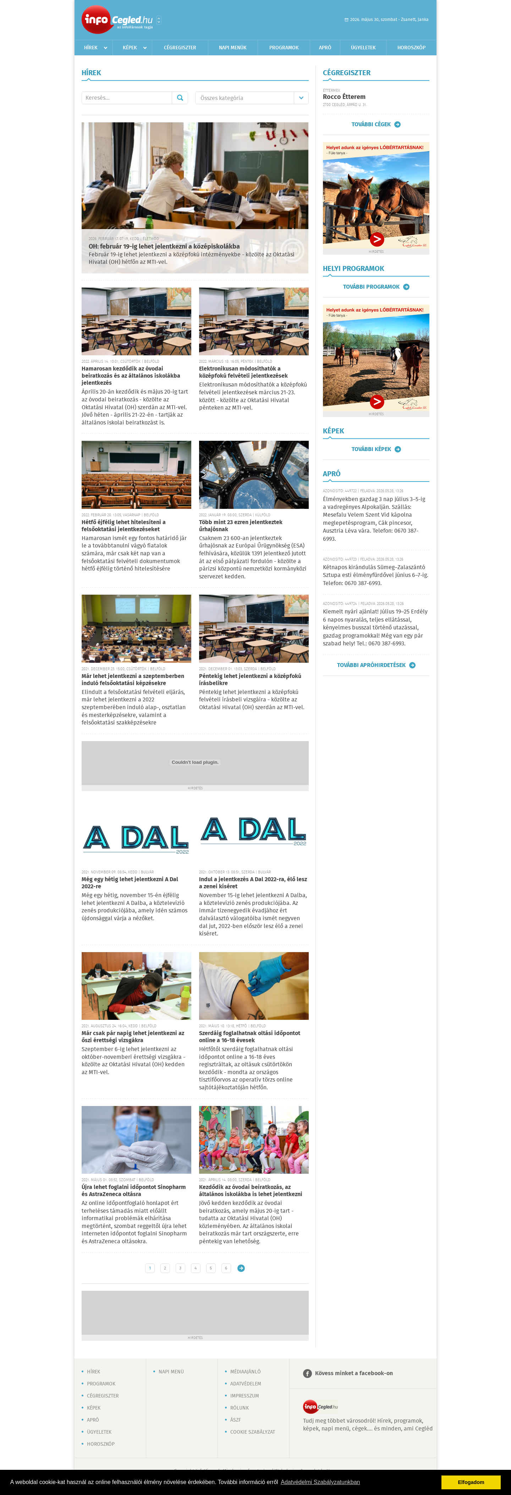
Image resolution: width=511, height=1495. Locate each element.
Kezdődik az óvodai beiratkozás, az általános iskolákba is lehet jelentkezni (250, 1191)
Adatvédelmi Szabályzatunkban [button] (320, 1482)
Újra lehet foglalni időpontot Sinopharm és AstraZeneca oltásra (134, 1191)
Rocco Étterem (344, 97)
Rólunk (239, 1408)
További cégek (371, 124)
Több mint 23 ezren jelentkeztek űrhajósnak (240, 526)
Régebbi (241, 1268)
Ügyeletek (363, 48)
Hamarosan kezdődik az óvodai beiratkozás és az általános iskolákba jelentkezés (131, 376)
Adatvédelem (245, 1384)
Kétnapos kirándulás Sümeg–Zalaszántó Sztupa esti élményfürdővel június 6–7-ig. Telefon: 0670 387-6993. (375, 575)
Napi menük (233, 48)
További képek (371, 449)
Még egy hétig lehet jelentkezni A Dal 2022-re (130, 883)
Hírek (91, 48)
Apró (325, 48)
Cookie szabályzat (252, 1432)
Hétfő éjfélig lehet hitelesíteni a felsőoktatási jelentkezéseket (124, 526)
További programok (371, 287)
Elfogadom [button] (471, 1482)
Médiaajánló (245, 1372)
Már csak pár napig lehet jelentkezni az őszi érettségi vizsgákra (133, 1037)
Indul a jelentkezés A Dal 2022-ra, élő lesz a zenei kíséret (253, 883)
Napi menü (171, 1372)
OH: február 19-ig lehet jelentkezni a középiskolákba (164, 247)
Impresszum (244, 1396)
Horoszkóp (411, 48)
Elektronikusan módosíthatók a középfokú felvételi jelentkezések (243, 372)
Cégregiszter (180, 48)
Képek (130, 48)
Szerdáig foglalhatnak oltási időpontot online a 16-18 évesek (249, 1037)
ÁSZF (235, 1420)
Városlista (158, 20)
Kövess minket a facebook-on (354, 1373)
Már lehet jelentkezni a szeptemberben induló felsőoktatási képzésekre (133, 680)
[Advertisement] (195, 1312)
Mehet (180, 97)
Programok (284, 48)
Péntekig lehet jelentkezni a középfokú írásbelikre (250, 680)
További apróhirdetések (371, 665)
